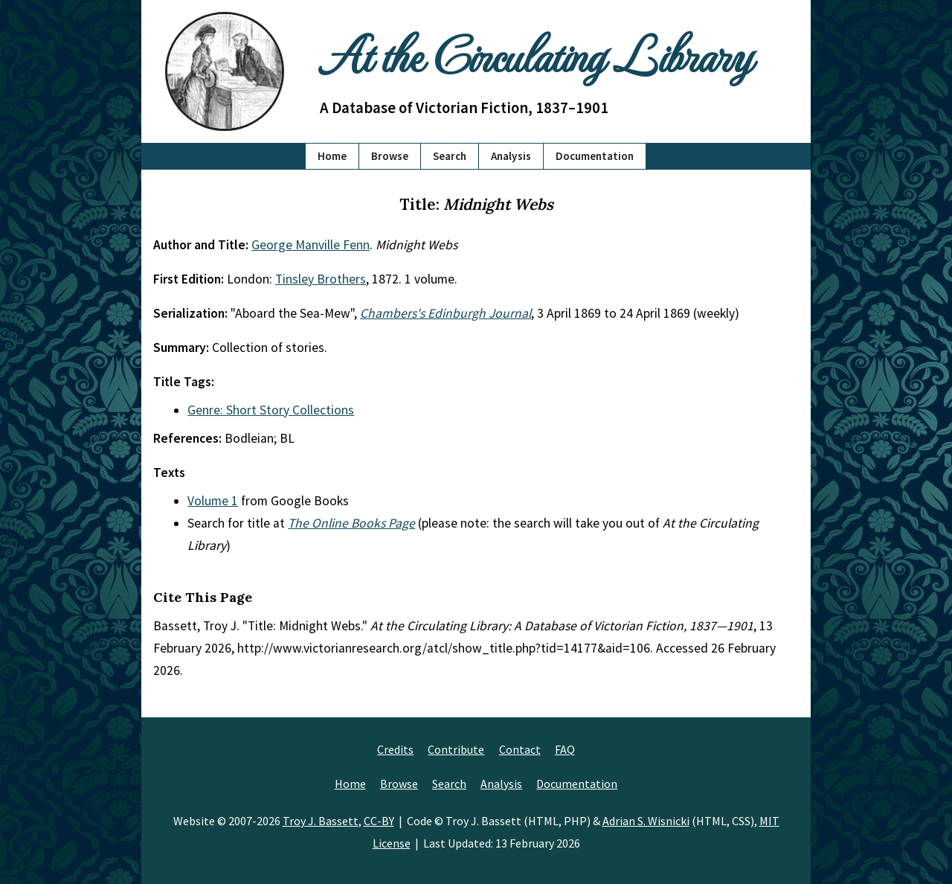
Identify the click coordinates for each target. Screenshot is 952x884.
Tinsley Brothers (320, 279)
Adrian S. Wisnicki (645, 820)
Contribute (456, 749)
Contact (520, 749)
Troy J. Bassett (320, 820)
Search (449, 156)
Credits (395, 749)
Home (332, 156)
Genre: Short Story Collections (270, 410)
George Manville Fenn (310, 245)
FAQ (565, 749)
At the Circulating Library (535, 53)
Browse (389, 156)
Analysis (511, 156)
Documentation (595, 156)
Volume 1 (212, 501)
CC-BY (379, 820)
